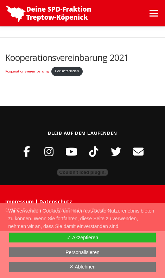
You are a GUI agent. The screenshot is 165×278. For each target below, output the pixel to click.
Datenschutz (55, 201)
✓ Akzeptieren (82, 237)
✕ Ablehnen (82, 267)
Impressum (20, 201)
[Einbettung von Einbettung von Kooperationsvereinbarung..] (82, 172)
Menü (153, 13)
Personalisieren (82, 252)
